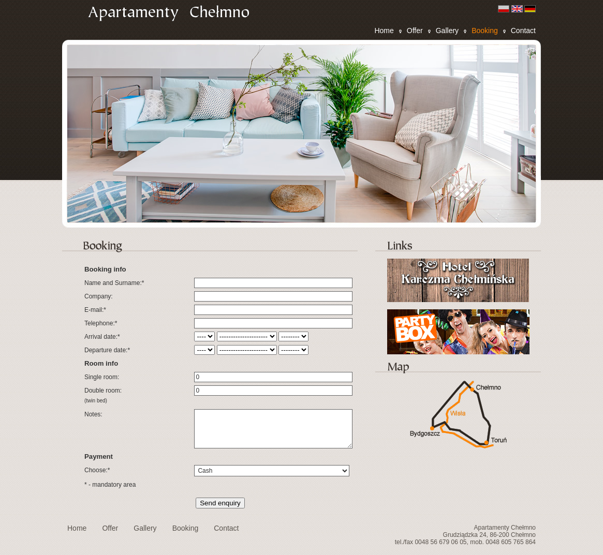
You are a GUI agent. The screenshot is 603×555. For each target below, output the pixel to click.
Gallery (447, 30)
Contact (523, 30)
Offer (415, 30)
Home (383, 30)
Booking (485, 30)
